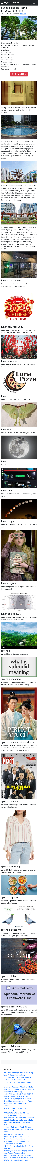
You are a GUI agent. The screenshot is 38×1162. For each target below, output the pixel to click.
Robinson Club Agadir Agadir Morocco (18, 1127)
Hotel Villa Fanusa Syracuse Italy (15, 1134)
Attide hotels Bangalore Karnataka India (18, 1120)
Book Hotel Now (19, 74)
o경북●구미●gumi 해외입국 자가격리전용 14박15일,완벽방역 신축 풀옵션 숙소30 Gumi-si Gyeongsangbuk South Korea (18, 1096)
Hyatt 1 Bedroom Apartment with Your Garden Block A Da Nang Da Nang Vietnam (18, 1103)
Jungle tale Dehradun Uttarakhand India (18, 1087)
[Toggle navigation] (34, 3)
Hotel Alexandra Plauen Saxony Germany (19, 1118)
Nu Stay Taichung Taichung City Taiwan (18, 1155)
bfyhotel (23, 14)
